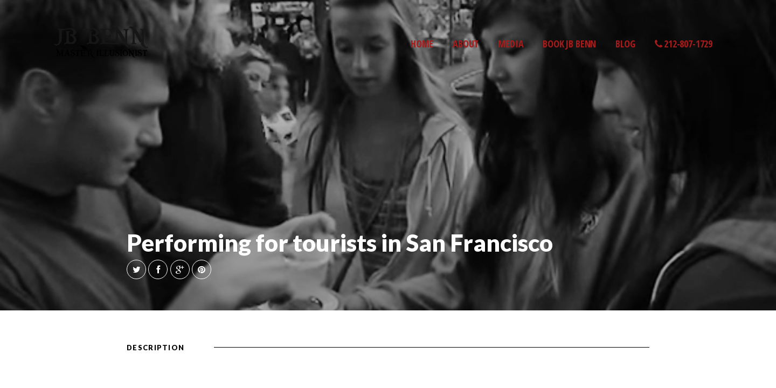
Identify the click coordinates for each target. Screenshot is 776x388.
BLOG (625, 43)
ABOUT (466, 43)
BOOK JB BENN (569, 43)
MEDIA (510, 43)
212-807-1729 (684, 43)
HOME (422, 43)
